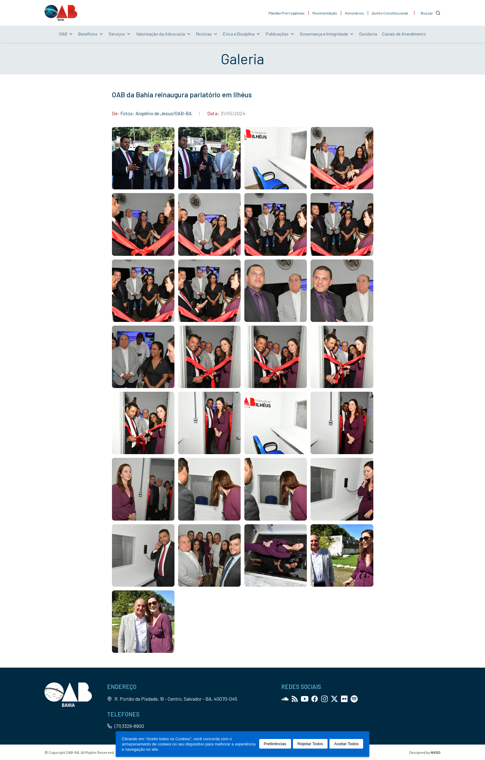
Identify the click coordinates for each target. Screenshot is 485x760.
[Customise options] (430, 13)
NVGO (435, 752)
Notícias (207, 33)
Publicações (280, 33)
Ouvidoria (368, 33)
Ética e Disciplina (242, 33)
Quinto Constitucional (390, 13)
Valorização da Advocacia (163, 33)
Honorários (354, 13)
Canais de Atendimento (404, 33)
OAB (66, 33)
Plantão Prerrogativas (286, 13)
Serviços (120, 33)
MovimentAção (324, 13)
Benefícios (91, 33)
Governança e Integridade (327, 33)
